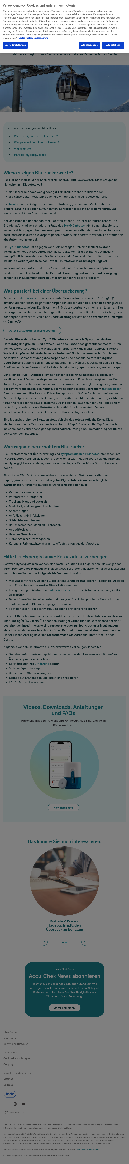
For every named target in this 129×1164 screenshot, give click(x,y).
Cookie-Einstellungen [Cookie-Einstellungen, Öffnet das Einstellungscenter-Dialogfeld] (15, 45)
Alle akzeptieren (89, 45)
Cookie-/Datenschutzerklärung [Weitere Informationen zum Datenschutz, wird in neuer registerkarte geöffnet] (33, 38)
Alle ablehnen (113, 45)
